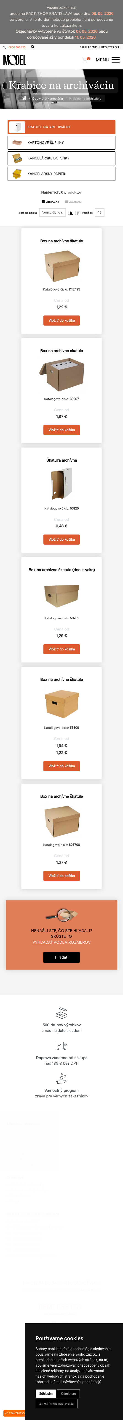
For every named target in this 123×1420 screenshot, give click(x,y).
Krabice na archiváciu (85, 98)
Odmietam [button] (68, 1393)
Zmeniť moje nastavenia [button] (57, 1403)
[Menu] (105, 60)
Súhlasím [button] (46, 1393)
